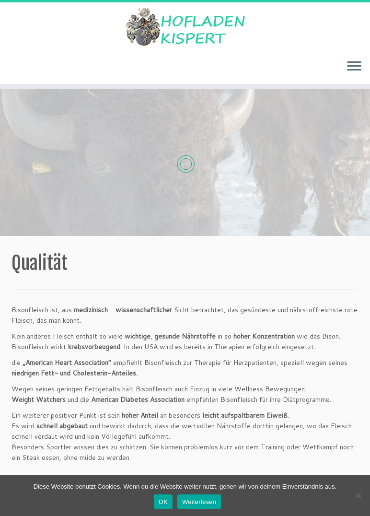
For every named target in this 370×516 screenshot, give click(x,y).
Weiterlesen (199, 501)
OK (163, 501)
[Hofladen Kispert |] (185, 27)
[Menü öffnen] (354, 66)
